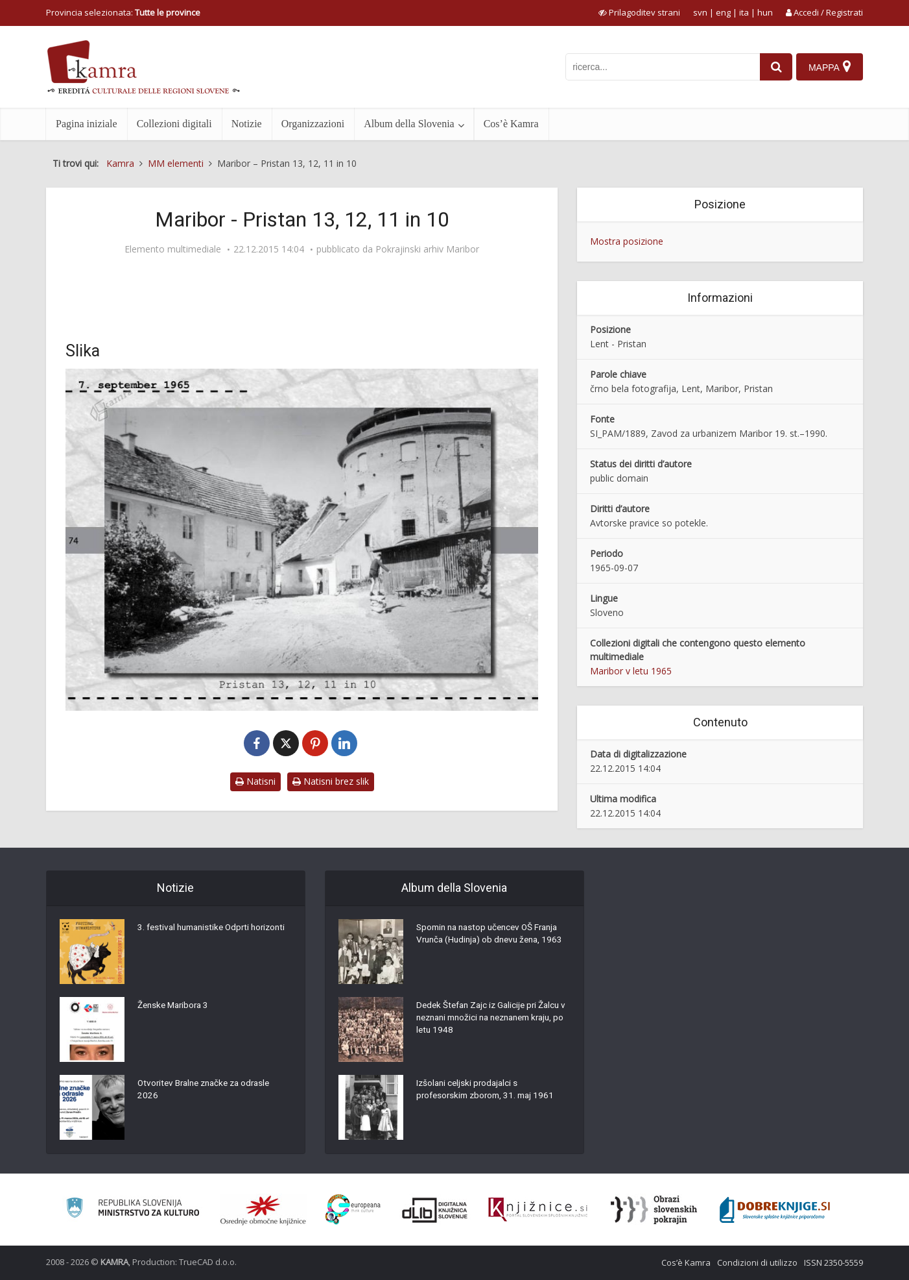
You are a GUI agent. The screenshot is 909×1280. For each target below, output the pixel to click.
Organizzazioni (312, 123)
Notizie (246, 123)
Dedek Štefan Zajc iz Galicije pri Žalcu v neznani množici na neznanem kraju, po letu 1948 (491, 1020)
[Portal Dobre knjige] (775, 1210)
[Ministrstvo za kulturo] (132, 1210)
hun (765, 12)
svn (700, 12)
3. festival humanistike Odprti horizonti (197, 935)
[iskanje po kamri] (658, 66)
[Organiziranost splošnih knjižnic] (263, 1210)
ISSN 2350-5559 (833, 1262)
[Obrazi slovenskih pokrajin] (653, 1210)
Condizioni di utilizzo (757, 1262)
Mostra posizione (626, 241)
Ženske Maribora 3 (175, 1007)
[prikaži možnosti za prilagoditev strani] (639, 12)
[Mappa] (829, 66)
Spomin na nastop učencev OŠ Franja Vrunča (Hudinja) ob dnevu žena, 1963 (492, 942)
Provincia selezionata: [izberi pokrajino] (123, 12)
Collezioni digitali (174, 123)
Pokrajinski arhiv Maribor (427, 249)
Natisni (255, 781)
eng (723, 12)
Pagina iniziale (86, 123)
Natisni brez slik (330, 781)
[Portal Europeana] (353, 1209)
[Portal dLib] (435, 1210)
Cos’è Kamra (511, 123)
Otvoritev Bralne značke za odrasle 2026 (208, 1091)
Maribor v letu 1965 (631, 671)
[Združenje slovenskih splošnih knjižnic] (538, 1210)
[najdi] (772, 66)
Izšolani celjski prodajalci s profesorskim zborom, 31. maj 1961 (489, 1091)
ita (744, 12)
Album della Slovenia (409, 123)
